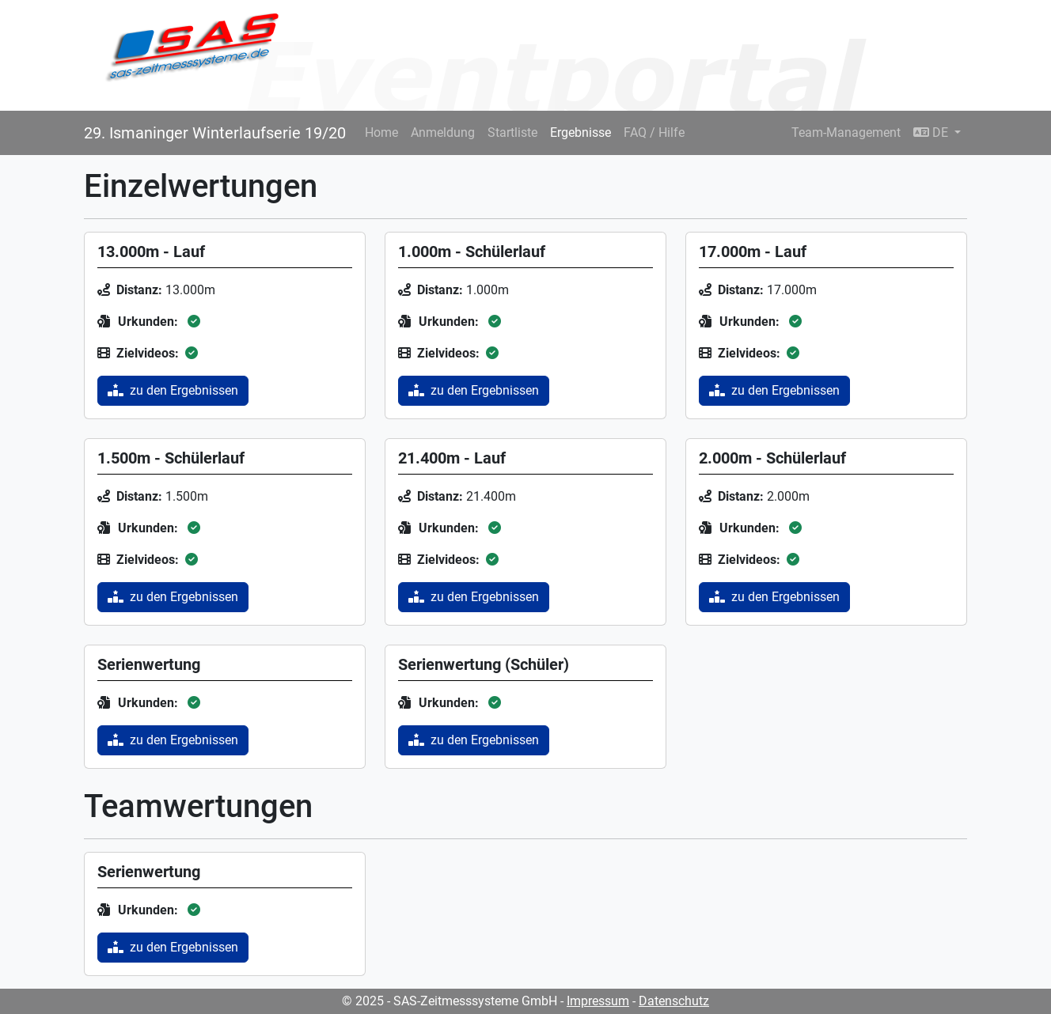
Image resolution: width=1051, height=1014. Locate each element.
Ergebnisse (580, 132)
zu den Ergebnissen (173, 390)
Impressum (598, 1000)
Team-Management (846, 132)
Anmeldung (443, 132)
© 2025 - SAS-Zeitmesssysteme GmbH (449, 1000)
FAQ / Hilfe (654, 132)
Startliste (512, 132)
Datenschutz (674, 1000)
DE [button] (932, 132)
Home (381, 132)
